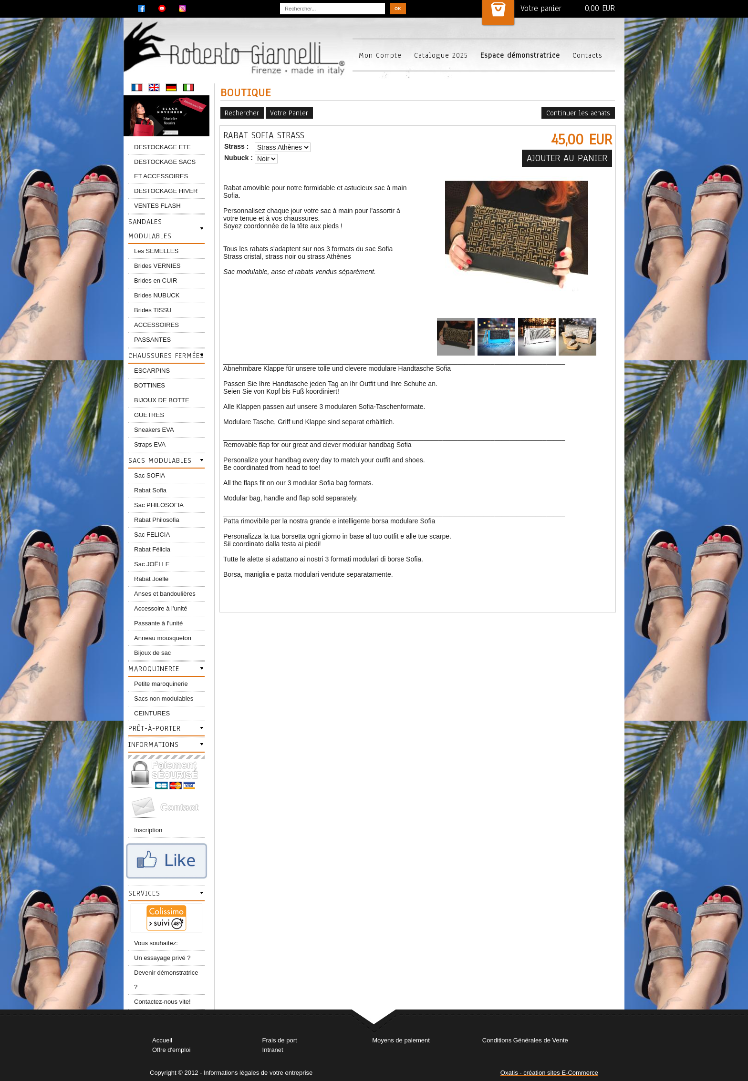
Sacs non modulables (163, 698)
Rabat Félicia (152, 549)
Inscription (148, 830)
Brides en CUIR (155, 280)
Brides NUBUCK (156, 295)
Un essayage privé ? (162, 957)
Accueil (162, 1040)
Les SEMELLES (156, 251)
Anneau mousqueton (162, 638)
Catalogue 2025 (441, 55)
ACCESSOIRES (156, 324)
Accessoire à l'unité (160, 608)
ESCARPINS (152, 370)
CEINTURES (152, 713)
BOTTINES (149, 385)
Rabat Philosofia (156, 519)
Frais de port (279, 1040)
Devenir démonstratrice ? (166, 979)
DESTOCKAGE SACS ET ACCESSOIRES (165, 169)
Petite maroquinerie (161, 683)
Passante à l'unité (158, 623)
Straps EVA (150, 444)
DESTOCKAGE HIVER (165, 190)
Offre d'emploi (171, 1049)
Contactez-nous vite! (162, 1001)
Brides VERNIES (157, 265)
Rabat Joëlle (151, 578)
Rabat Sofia (150, 490)
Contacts (587, 55)
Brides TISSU (153, 310)
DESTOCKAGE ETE (162, 147)
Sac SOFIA (149, 475)
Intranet (272, 1049)
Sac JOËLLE (151, 564)
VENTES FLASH (157, 205)
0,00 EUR (600, 8)
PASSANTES (152, 339)
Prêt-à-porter (154, 728)
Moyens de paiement (401, 1040)
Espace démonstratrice (520, 55)
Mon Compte (380, 55)
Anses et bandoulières (165, 593)
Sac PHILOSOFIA (159, 505)
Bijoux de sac (152, 652)
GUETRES (149, 414)
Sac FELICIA (152, 534)
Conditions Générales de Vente (525, 1040)
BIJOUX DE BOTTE (161, 400)
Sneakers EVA (154, 429)
